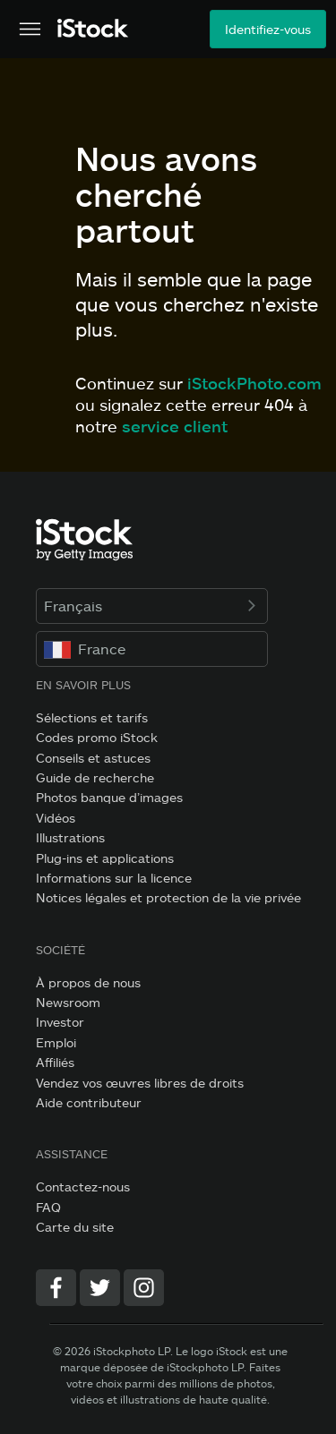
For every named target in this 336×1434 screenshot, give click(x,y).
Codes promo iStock (97, 737)
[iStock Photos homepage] (93, 29)
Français (152, 605)
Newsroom (68, 1002)
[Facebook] (56, 1287)
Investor (60, 1021)
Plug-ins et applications (105, 858)
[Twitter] (100, 1287)
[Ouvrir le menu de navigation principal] (30, 29)
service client (175, 426)
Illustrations (70, 837)
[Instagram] (144, 1287)
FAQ (48, 1207)
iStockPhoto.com (254, 383)
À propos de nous (88, 982)
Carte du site (75, 1226)
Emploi (56, 1042)
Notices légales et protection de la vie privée (168, 897)
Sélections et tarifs (92, 717)
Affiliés (55, 1062)
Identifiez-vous (268, 29)
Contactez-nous (83, 1186)
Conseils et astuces (93, 757)
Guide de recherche (95, 777)
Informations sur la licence (114, 877)
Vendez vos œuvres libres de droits (140, 1082)
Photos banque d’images (109, 797)
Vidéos (55, 817)
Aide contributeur (89, 1102)
